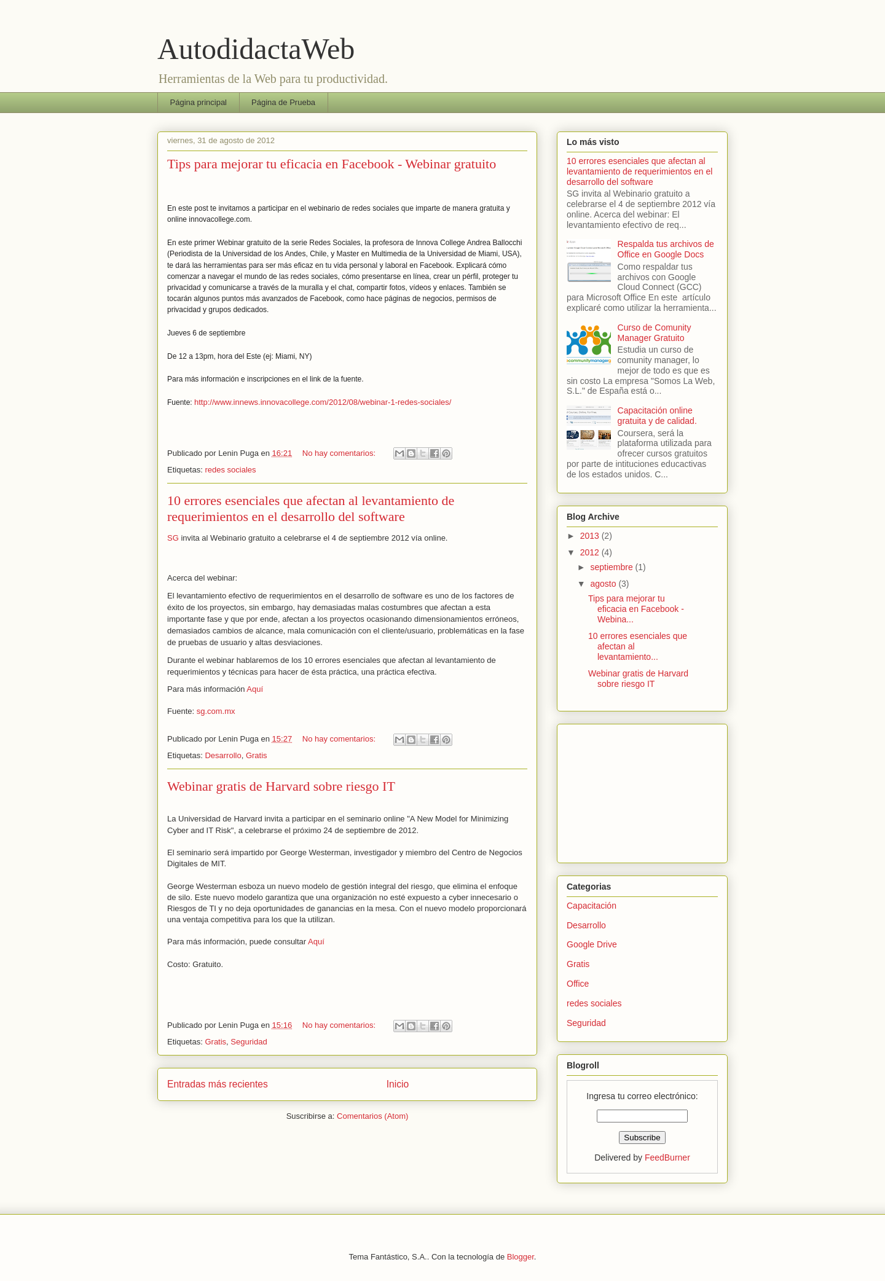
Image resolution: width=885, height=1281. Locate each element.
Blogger (520, 1256)
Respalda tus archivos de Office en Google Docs (666, 249)
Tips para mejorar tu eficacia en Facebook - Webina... (636, 608)
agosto (604, 584)
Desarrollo (223, 755)
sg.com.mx (216, 711)
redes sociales (230, 469)
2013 (591, 536)
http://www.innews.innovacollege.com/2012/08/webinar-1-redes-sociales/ (322, 402)
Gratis (256, 755)
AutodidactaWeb (256, 49)
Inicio (398, 1084)
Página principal (198, 102)
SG (173, 538)
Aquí (254, 689)
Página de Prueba (283, 102)
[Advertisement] (628, 790)
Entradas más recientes (217, 1084)
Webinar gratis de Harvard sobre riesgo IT (281, 786)
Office (578, 984)
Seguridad (248, 1041)
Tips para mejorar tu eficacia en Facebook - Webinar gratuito (331, 163)
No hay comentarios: (340, 453)
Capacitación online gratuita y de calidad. (657, 415)
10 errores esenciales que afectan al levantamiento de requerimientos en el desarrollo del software (310, 508)
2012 (591, 552)
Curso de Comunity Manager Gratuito (654, 333)
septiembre (612, 567)
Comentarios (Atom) (372, 1116)
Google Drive (592, 944)
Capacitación (591, 906)
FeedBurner (667, 1157)
